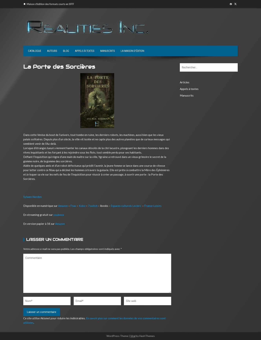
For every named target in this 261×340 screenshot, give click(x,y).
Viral (132, 335)
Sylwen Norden (32, 196)
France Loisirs (152, 205)
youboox (58, 214)
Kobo (82, 205)
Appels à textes (84, 51)
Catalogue (34, 51)
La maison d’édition (132, 51)
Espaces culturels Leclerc (126, 205)
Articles (184, 82)
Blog (66, 51)
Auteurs (52, 51)
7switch (93, 205)
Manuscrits (107, 51)
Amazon (63, 205)
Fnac (73, 205)
